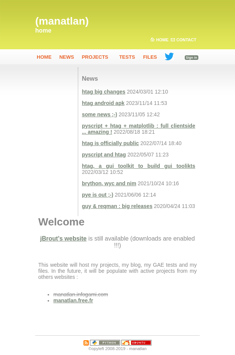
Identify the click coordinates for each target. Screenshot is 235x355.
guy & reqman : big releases (117, 206)
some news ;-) (99, 114)
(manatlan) (62, 21)
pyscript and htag (104, 155)
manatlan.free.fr (73, 300)
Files (150, 57)
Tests (127, 57)
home (43, 30)
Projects (95, 57)
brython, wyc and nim (109, 183)
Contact (186, 40)
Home (162, 40)
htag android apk (103, 103)
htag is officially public (110, 143)
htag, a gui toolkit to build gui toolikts (138, 166)
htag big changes (103, 92)
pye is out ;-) (97, 195)
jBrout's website (63, 238)
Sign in (191, 57)
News (66, 57)
